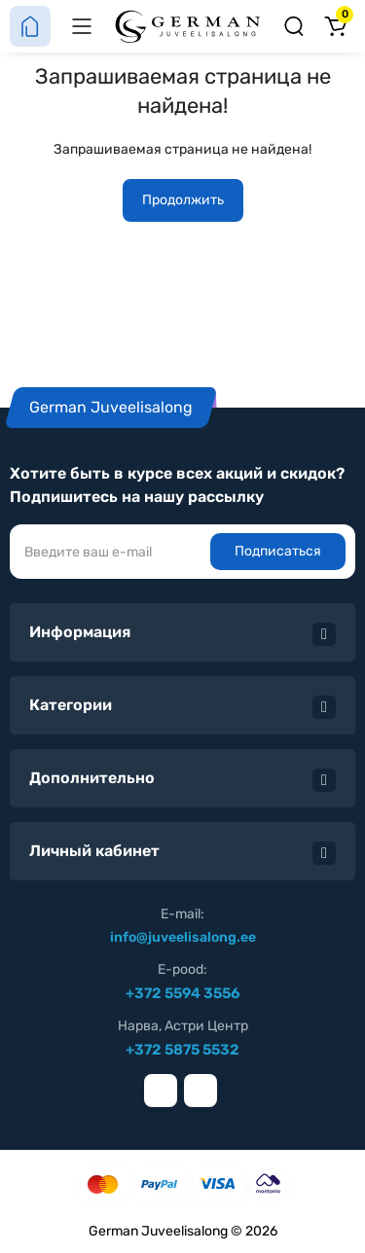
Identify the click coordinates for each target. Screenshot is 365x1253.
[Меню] (81, 26)
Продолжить (183, 200)
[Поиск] (294, 26)
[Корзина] (334, 26)
